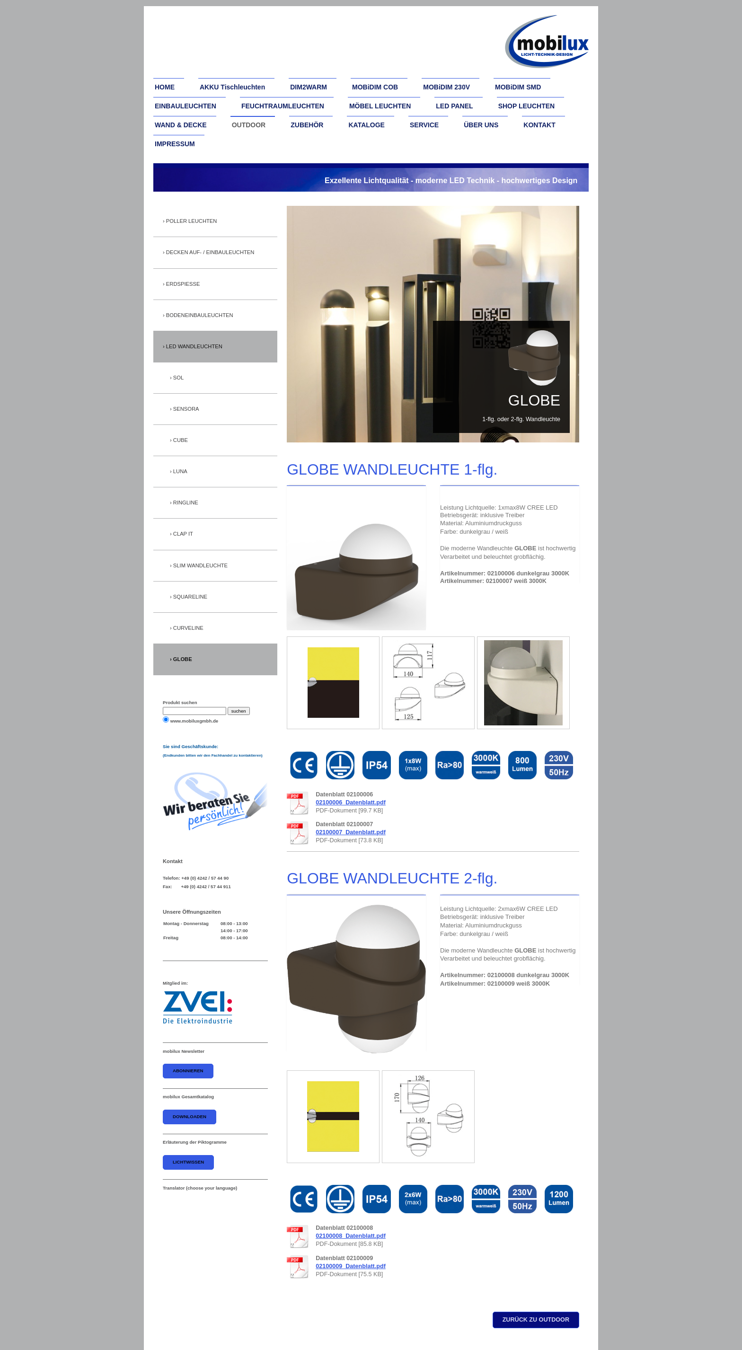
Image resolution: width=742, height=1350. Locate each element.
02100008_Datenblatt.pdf (351, 1236)
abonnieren (188, 1070)
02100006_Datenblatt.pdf (351, 802)
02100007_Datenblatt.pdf (351, 832)
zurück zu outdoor (536, 1319)
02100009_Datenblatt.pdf (351, 1266)
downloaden (189, 1116)
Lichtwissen (188, 1162)
